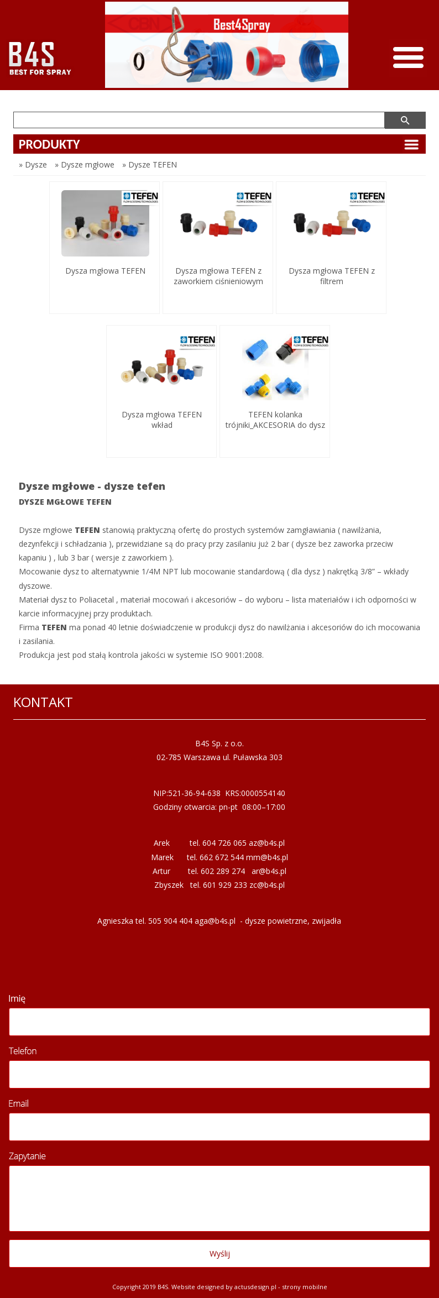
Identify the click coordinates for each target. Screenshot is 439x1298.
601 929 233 (225, 885)
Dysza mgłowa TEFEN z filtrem (332, 275)
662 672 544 (222, 857)
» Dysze (33, 164)
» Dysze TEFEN (149, 164)
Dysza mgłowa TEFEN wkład (162, 419)
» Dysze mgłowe (84, 164)
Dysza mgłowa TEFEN (105, 270)
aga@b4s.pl (215, 920)
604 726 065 (224, 843)
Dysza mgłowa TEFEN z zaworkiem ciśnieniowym (218, 275)
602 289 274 (223, 871)
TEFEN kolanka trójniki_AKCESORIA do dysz (275, 419)
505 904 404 (170, 920)
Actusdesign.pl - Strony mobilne (280, 1287)
